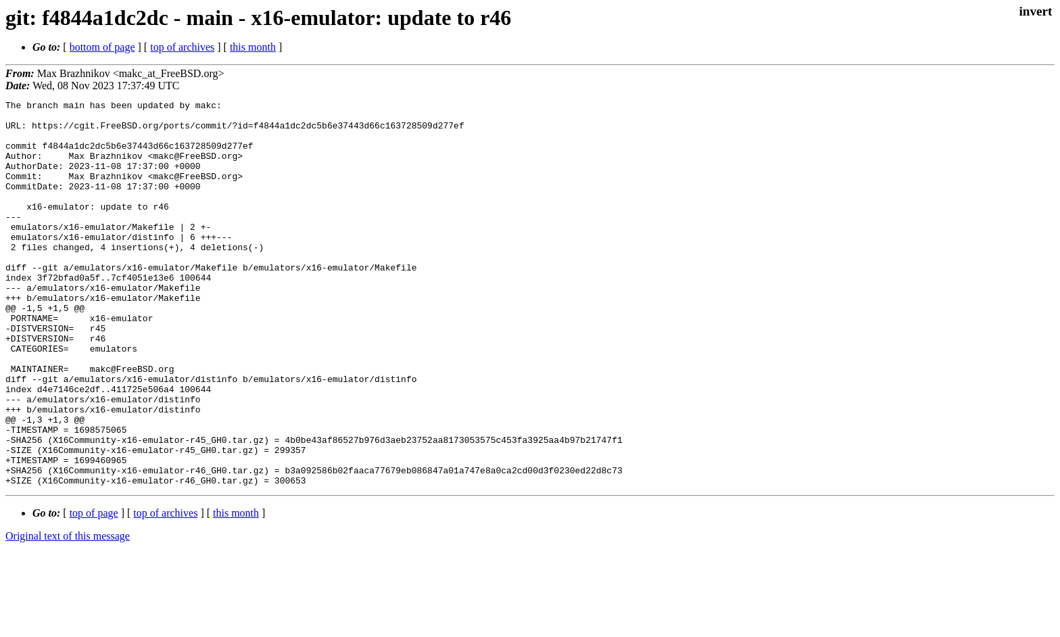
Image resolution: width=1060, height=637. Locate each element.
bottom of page (102, 47)
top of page (94, 590)
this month (253, 47)
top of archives (182, 47)
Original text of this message (67, 613)
